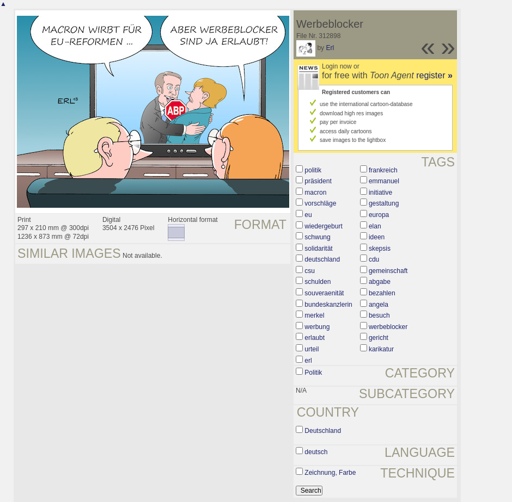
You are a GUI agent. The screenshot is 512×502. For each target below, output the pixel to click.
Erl (330, 48)
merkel (314, 315)
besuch (379, 315)
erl (308, 360)
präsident (317, 181)
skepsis (380, 248)
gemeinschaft (388, 271)
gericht (378, 338)
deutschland (322, 259)
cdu (374, 259)
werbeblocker (388, 327)
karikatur (381, 349)
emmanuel (384, 181)
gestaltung (384, 203)
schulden (317, 282)
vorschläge (320, 203)
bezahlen (382, 293)
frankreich (383, 170)
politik (312, 170)
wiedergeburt (323, 226)
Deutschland (322, 431)
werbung (317, 327)
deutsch (315, 452)
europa (379, 215)
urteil (311, 349)
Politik (313, 372)
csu (309, 271)
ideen (377, 237)
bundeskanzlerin (328, 304)
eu (308, 215)
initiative (380, 192)
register (434, 75)
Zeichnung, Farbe (330, 472)
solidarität (318, 248)
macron (315, 192)
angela (378, 304)
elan (375, 226)
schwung (317, 237)
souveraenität (324, 293)
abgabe (380, 282)
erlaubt (314, 338)
